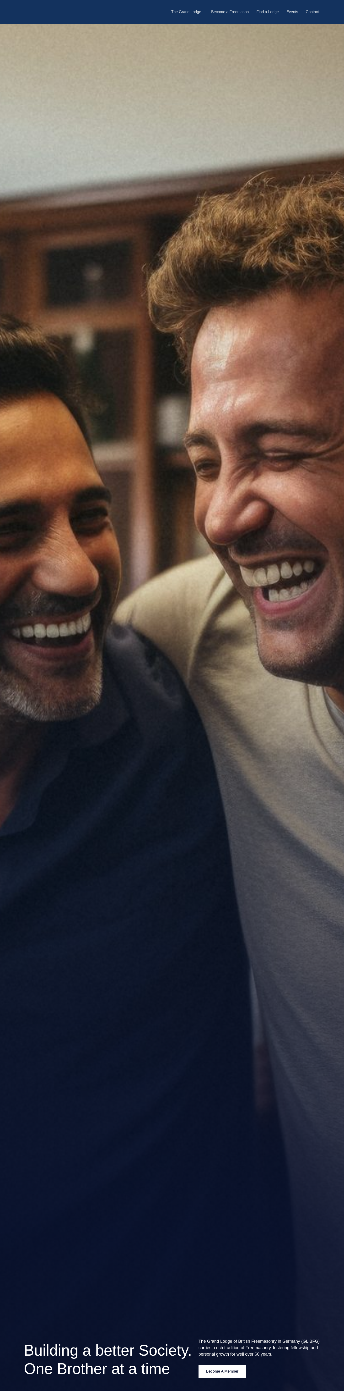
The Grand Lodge (186, 12)
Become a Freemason (230, 12)
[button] (187, 12)
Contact (312, 12)
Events (292, 12)
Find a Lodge (268, 12)
